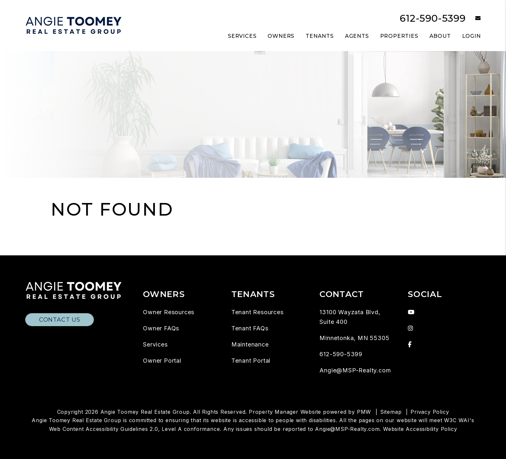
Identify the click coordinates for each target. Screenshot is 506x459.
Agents (357, 36)
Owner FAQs (161, 328)
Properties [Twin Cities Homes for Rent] (399, 36)
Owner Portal (162, 360)
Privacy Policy (429, 412)
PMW (364, 412)
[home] (73, 25)
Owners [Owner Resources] (281, 36)
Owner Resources (168, 312)
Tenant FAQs (249, 328)
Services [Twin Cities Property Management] (242, 36)
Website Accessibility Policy (420, 429)
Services (155, 344)
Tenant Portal (250, 360)
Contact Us (59, 319)
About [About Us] (440, 36)
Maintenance (250, 344)
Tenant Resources (257, 312)
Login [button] (471, 36)
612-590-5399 (433, 18)
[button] (473, 18)
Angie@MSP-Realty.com (355, 370)
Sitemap (391, 412)
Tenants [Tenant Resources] (320, 36)
